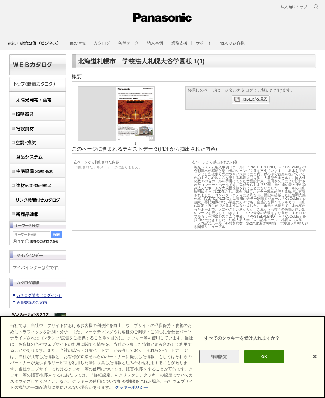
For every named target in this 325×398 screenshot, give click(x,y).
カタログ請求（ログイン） (39, 295)
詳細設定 (219, 356)
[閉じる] (315, 356)
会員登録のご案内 (32, 302)
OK (264, 356)
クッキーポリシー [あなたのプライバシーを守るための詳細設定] (131, 387)
